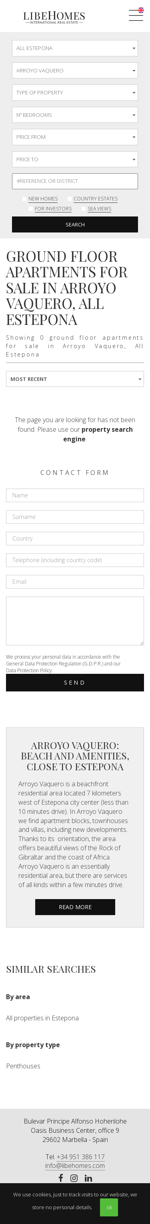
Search (75, 224)
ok (109, 1207)
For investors (53, 208)
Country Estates (96, 198)
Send (75, 682)
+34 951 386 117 (81, 1156)
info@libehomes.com (75, 1165)
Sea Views (99, 208)
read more (75, 907)
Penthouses (23, 1066)
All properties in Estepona (42, 1018)
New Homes (43, 198)
